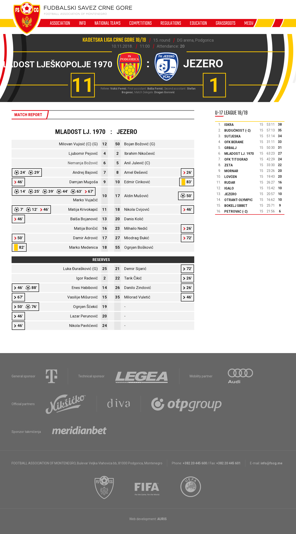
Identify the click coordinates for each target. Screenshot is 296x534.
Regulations (170, 23)
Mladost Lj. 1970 (239, 153)
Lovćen (230, 177)
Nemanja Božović (83, 163)
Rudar (229, 182)
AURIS (162, 519)
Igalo (229, 188)
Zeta (228, 165)
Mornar (231, 171)
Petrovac (232, 211)
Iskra (229, 125)
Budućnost (234, 130)
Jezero (230, 194)
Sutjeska (232, 136)
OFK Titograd (236, 159)
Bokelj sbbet (235, 206)
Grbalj (230, 148)
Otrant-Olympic (238, 200)
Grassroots (225, 23)
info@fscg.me (271, 463)
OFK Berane (234, 142)
